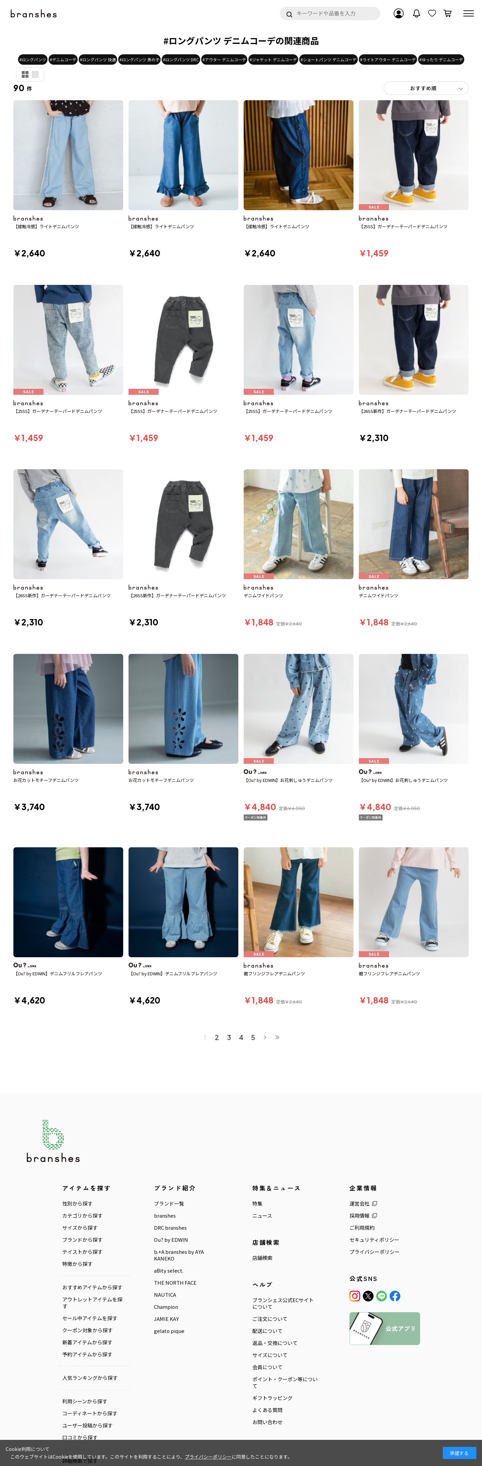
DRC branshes (170, 1177)
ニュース (262, 1165)
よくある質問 (267, 1359)
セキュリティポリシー (374, 1189)
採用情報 (359, 1165)
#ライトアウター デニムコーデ (388, 59)
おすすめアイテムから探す (92, 1237)
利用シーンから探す (84, 1351)
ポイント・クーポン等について (285, 1332)
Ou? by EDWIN (171, 1189)
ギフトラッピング (272, 1347)
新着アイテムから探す (87, 1292)
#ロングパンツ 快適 (98, 59)
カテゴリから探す (82, 1165)
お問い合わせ (267, 1371)
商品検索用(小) (35, 74)
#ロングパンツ (32, 59)
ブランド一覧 (169, 1153)
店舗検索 (262, 1207)
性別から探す (77, 1153)
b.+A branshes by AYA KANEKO (179, 1205)
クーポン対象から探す (87, 1280)
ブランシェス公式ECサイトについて (283, 1253)
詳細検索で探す (79, 1410)
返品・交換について (275, 1292)
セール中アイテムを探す (89, 1268)
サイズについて (270, 1304)
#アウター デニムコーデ (224, 59)
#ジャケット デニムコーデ (273, 59)
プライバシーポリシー (374, 1201)
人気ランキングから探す (89, 1327)
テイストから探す (82, 1201)
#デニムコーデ (63, 59)
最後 (277, 987)
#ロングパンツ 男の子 (139, 59)
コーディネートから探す (89, 1363)
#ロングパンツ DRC (181, 59)
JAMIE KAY (166, 1268)
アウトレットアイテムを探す (92, 1252)
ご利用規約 (362, 1177)
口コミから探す (79, 1387)
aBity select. (168, 1220)
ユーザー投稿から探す (87, 1375)
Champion (166, 1256)
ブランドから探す (82, 1189)
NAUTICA (165, 1244)
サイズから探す (79, 1177)
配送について (267, 1280)
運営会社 (359, 1153)
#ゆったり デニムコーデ (441, 59)
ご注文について (270, 1268)
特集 (257, 1153)
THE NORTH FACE (175, 1232)
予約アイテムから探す (87, 1304)
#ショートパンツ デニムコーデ (328, 59)
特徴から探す (77, 1213)
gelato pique (169, 1280)
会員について (267, 1317)
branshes (165, 1165)
